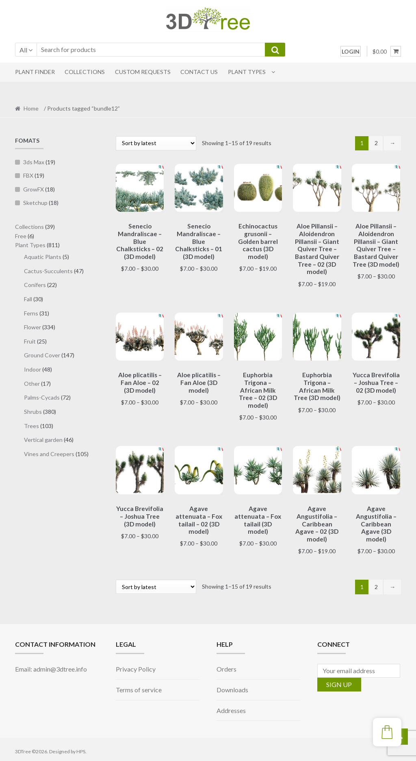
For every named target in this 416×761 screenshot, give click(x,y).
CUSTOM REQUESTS (143, 71)
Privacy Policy (136, 665)
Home (31, 108)
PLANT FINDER (35, 71)
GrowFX (33, 189)
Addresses (231, 706)
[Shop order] (156, 143)
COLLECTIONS (85, 71)
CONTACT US (199, 71)
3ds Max (33, 162)
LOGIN (351, 51)
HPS (80, 747)
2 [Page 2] (376, 142)
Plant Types (247, 71)
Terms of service (139, 685)
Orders (226, 665)
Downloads (232, 685)
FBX (28, 175)
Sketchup (35, 202)
